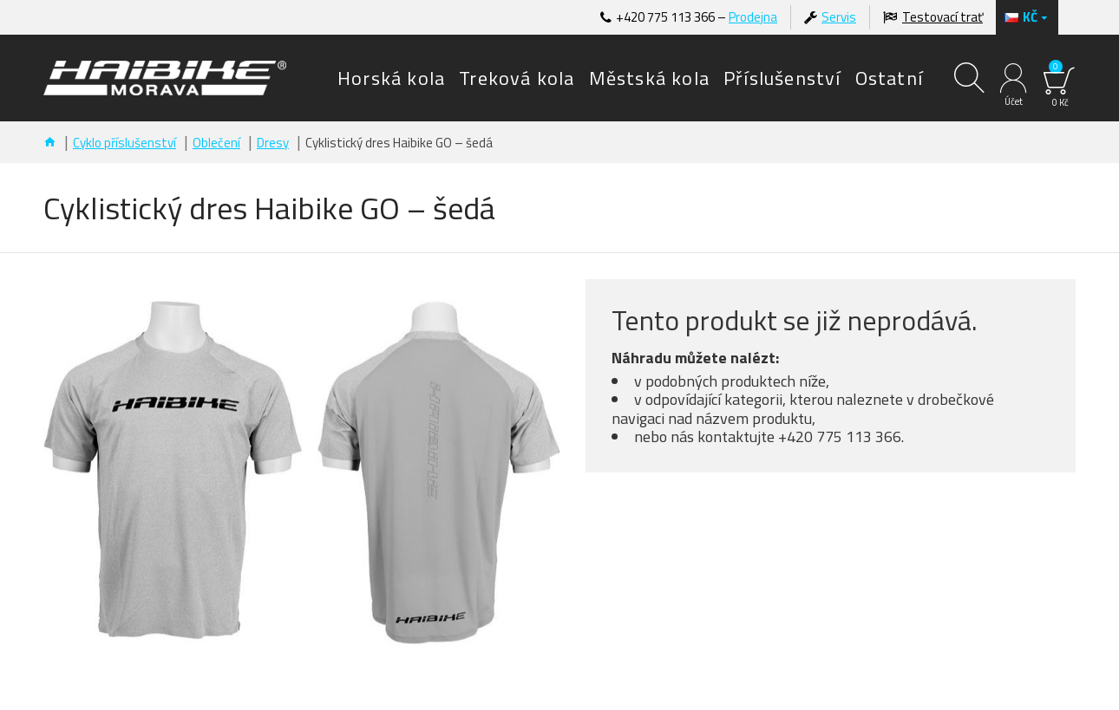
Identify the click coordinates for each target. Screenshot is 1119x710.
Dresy (273, 143)
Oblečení (216, 143)
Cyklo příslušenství (124, 143)
